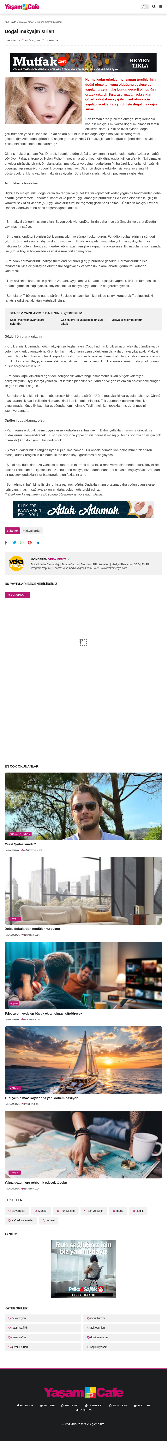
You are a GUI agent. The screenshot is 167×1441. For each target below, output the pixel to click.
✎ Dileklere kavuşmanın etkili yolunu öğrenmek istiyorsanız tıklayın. (54, 494)
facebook (27, 1403)
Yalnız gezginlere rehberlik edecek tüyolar (36, 1181)
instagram (119, 1403)
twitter (49, 1403)
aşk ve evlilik (95, 1209)
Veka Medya (83, 1408)
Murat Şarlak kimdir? (20, 842)
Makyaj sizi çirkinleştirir (126, 319)
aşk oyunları (97, 1326)
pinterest (96, 1403)
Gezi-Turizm (97, 1316)
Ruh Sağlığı (67, 1209)
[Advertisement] (84, 729)
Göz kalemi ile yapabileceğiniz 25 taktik (82, 321)
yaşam (14, 1001)
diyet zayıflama (99, 1335)
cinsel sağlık (18, 1335)
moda (119, 1209)
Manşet (15, 917)
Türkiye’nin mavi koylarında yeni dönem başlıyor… (43, 1096)
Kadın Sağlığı (19, 1326)
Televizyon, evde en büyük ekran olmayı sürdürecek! (44, 1012)
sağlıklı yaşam (98, 1345)
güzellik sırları (19, 1345)
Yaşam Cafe (96, 1422)
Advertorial (18, 1209)
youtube (144, 1403)
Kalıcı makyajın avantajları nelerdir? (27, 321)
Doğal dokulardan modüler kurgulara (32, 927)
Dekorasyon (18, 1316)
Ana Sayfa (10, 22)
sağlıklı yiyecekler (22, 1218)
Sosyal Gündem (20, 832)
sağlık (139, 1209)
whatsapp (71, 1403)
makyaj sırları (26, 22)
